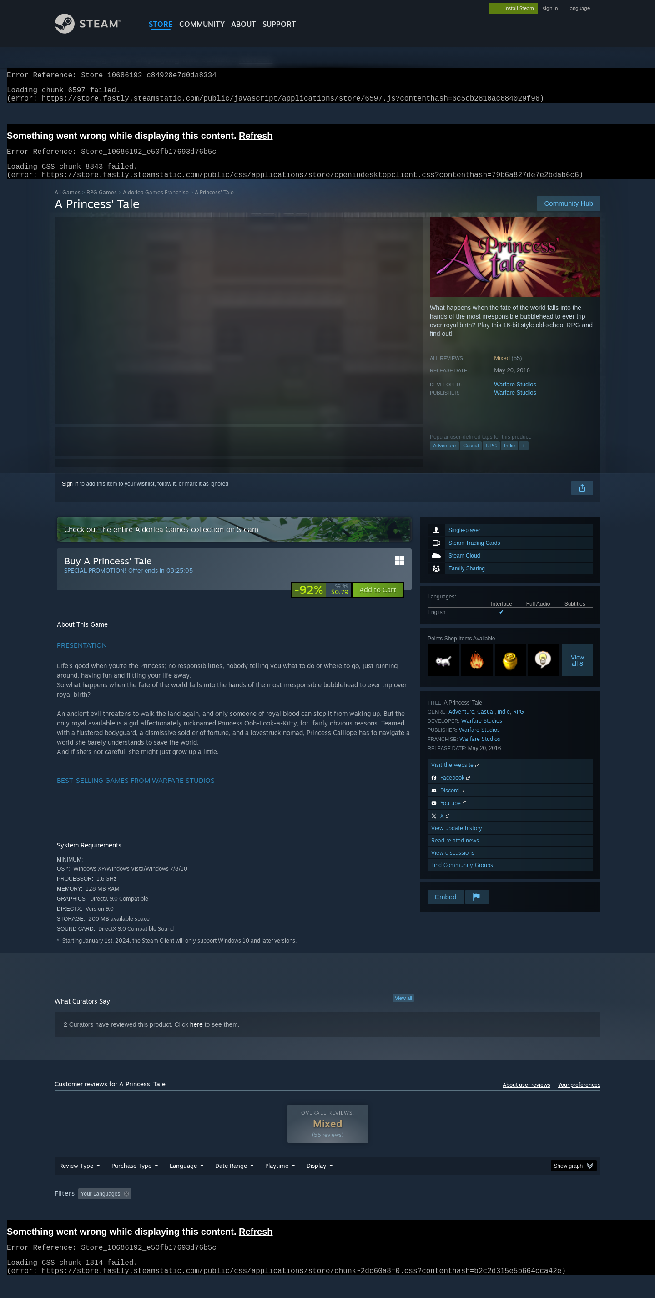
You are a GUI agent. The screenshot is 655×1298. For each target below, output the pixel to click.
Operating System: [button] (404, 1211)
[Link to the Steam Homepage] (95, 31)
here (196, 1035)
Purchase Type (131, 1182)
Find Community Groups (462, 875)
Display (316, 1182)
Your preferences (579, 1095)
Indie (509, 456)
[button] (377, 600)
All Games (68, 203)
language (579, 8)
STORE (161, 24)
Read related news (455, 851)
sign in (550, 8)
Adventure (444, 456)
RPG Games (101, 203)
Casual (471, 456)
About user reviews (526, 1095)
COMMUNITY (202, 24)
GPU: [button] (481, 1211)
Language (183, 1182)
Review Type (76, 1182)
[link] (321, 600)
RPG (491, 456)
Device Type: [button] (521, 1211)
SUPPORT (279, 24)
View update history (456, 839)
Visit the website (456, 775)
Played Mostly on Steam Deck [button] (328, 1211)
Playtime (276, 1182)
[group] (327, 1212)
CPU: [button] (451, 1211)
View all (403, 1009)
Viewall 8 (577, 671)
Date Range (231, 1182)
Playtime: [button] (263, 1211)
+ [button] (523, 456)
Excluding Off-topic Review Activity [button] (192, 1211)
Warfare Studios (515, 395)
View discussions (452, 863)
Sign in (70, 495)
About (243, 24)
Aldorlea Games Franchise (156, 203)
